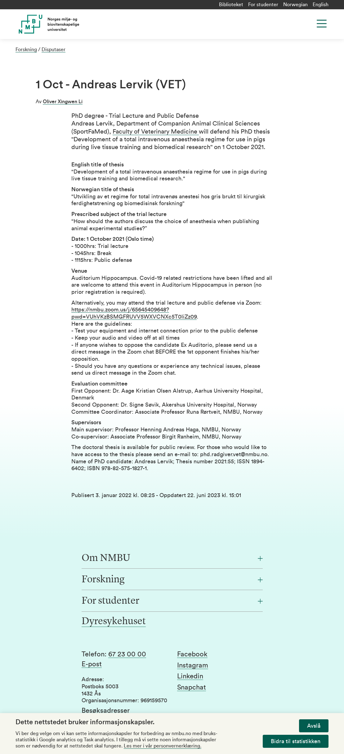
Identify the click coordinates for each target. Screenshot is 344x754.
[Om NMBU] (172, 558)
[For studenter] (172, 601)
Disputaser (53, 49)
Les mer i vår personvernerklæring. (162, 745)
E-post (92, 664)
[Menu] (321, 23)
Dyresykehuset (114, 622)
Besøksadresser (106, 710)
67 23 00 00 (127, 654)
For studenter (263, 4)
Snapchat (191, 687)
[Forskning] (172, 580)
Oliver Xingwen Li (63, 101)
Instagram (192, 665)
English (320, 4)
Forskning (26, 49)
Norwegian (295, 4)
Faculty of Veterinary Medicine (156, 132)
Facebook (192, 654)
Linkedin (190, 676)
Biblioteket (231, 4)
